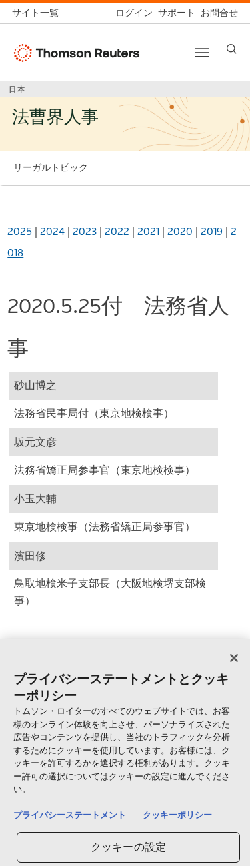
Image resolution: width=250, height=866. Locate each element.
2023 (85, 231)
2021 (148, 231)
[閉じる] (234, 658)
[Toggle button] (202, 52)
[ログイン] (131, 13)
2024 (52, 231)
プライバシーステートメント (69, 815)
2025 (19, 231)
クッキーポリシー (177, 815)
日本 (17, 89)
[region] (125, 752)
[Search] (231, 49)
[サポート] (174, 13)
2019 (212, 231)
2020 (180, 231)
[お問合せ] (216, 13)
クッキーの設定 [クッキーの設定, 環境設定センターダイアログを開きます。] (128, 847)
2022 (117, 231)
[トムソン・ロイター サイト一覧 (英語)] (38, 13)
